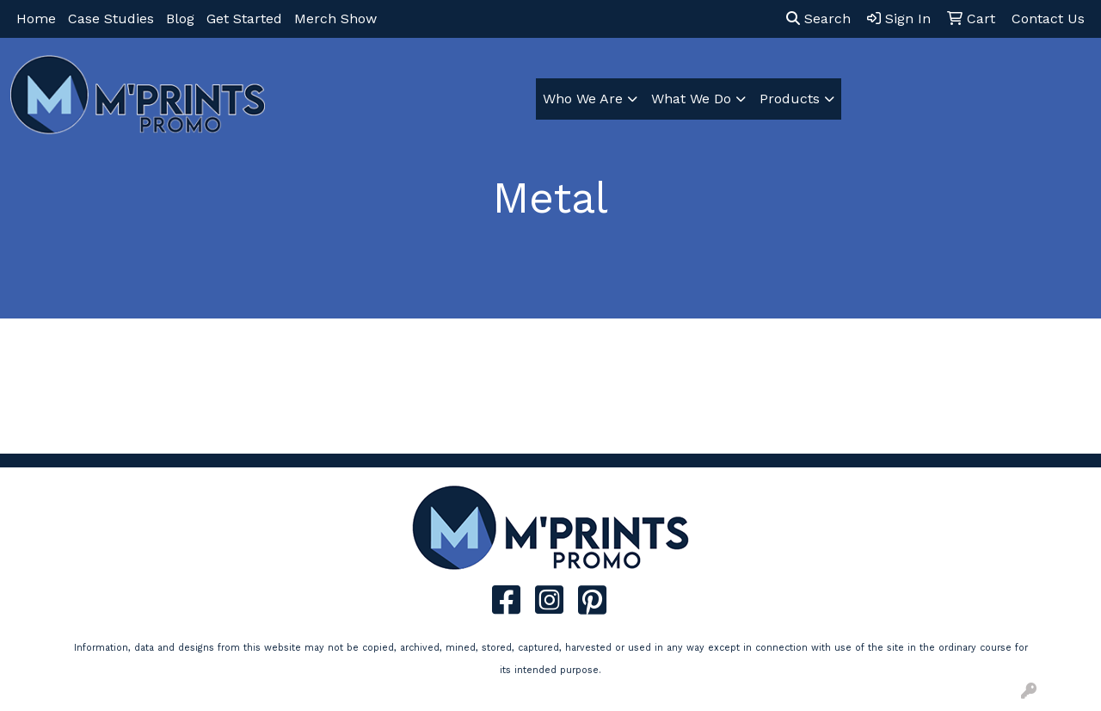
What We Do (691, 98)
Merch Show (335, 18)
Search (818, 18)
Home (36, 18)
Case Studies (111, 18)
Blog (180, 18)
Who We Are (583, 98)
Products (790, 98)
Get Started (244, 18)
